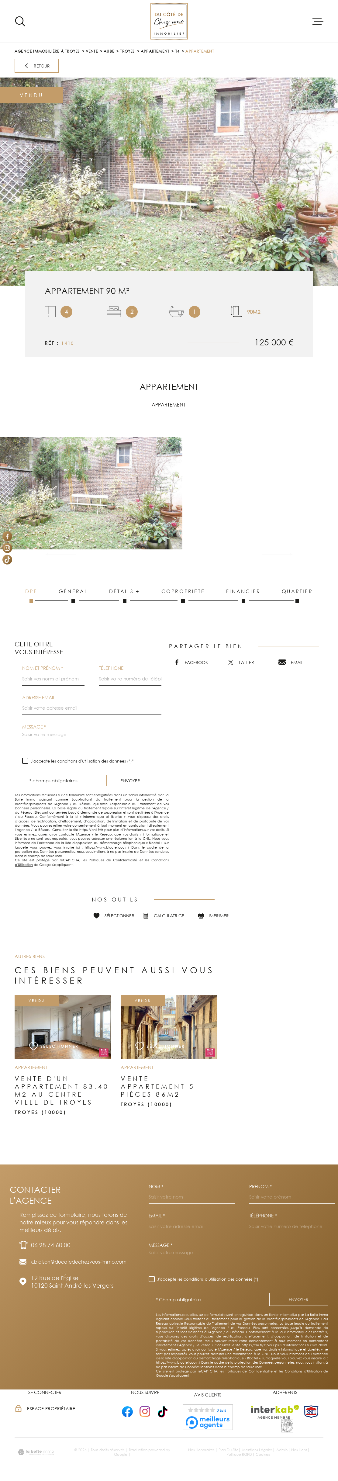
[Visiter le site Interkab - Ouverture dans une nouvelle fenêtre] (275, 1412)
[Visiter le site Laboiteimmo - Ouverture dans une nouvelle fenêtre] (36, 1452)
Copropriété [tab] (183, 595)
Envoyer (130, 780)
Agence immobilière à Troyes (47, 51)
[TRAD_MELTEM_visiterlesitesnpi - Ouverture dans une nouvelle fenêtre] (311, 1411)
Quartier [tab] (297, 595)
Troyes (127, 51)
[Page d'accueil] (169, 21)
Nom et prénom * (42, 668)
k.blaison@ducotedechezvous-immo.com (78, 1262)
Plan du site (229, 1450)
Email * (157, 1215)
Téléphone (111, 668)
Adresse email (38, 697)
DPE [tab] (31, 595)
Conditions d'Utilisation (303, 1371)
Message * (34, 727)
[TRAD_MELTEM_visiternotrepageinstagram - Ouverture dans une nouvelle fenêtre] (7, 548)
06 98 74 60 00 (51, 1244)
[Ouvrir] (20, 21)
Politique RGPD (239, 1454)
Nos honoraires (201, 1450)
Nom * (156, 1186)
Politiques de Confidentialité (113, 860)
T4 (177, 51)
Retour (36, 65)
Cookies (263, 1454)
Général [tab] (73, 595)
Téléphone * (263, 1215)
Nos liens (299, 1450)
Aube (109, 51)
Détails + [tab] (124, 595)
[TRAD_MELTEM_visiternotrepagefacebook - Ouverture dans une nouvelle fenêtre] (7, 536)
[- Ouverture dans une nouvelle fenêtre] (127, 1411)
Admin (282, 1450)
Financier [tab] (243, 595)
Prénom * (260, 1186)
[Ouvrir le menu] (317, 21)
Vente (92, 51)
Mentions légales (257, 1450)
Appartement (155, 51)
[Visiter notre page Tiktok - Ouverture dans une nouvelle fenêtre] (7, 560)
